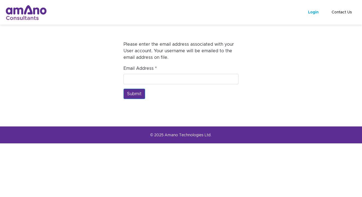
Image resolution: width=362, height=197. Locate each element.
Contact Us (342, 12)
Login (313, 12)
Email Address (140, 68)
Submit (134, 94)
